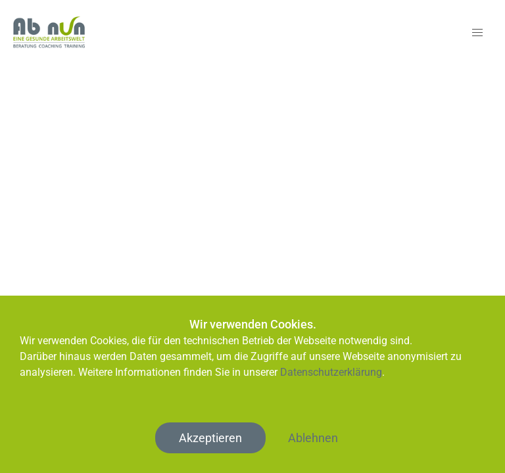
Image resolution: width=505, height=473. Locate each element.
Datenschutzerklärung (331, 372)
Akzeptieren (210, 438)
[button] (477, 33)
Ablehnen (313, 438)
